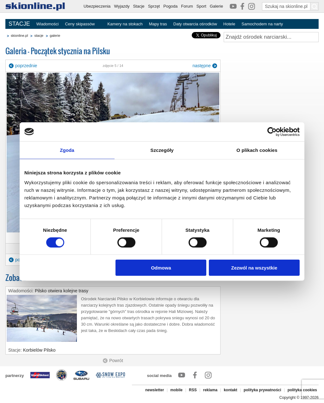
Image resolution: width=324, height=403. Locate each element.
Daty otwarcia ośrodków (195, 24)
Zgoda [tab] (67, 150)
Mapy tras (158, 24)
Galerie (216, 6)
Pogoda (170, 6)
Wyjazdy (121, 6)
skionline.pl (19, 35)
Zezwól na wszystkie (254, 267)
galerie (55, 35)
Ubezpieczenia (97, 6)
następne (201, 65)
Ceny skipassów (80, 24)
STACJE (19, 24)
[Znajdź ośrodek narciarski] (271, 37)
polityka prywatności (262, 390)
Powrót (116, 360)
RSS (193, 390)
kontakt (230, 390)
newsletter (154, 390)
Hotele (229, 24)
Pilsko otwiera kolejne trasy (61, 290)
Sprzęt (154, 6)
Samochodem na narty (262, 24)
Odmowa (161, 267)
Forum (187, 6)
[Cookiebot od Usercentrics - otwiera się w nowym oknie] (272, 131)
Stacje (138, 6)
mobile (176, 390)
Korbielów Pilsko (39, 350)
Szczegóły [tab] (161, 150)
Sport (201, 6)
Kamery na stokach (124, 24)
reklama (210, 390)
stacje (38, 35)
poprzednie (26, 65)
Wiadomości (47, 24)
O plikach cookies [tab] (256, 150)
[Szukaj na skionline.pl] (314, 6)
